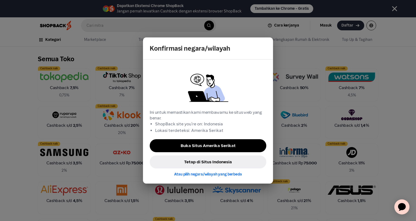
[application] (402, 207)
